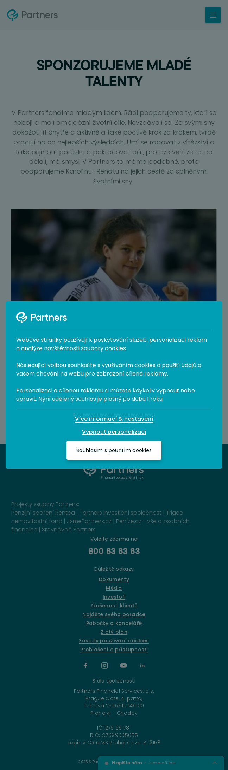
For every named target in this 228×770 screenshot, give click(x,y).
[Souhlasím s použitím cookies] (114, 450)
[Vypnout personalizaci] (114, 432)
